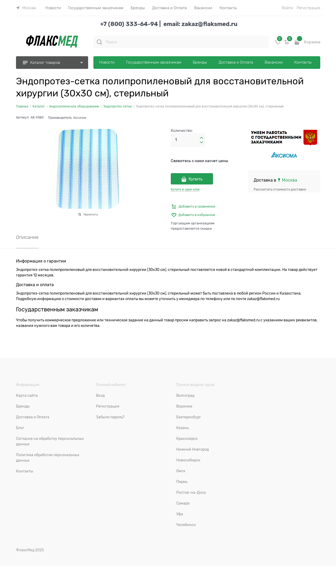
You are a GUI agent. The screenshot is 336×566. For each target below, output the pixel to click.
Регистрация (308, 8)
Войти (287, 8)
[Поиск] (99, 42)
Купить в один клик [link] (185, 189)
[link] (26, 8)
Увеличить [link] (90, 214)
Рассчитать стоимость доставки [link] (280, 189)
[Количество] (188, 140)
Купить (195, 179)
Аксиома (79, 118)
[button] (201, 138)
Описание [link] (27, 237)
